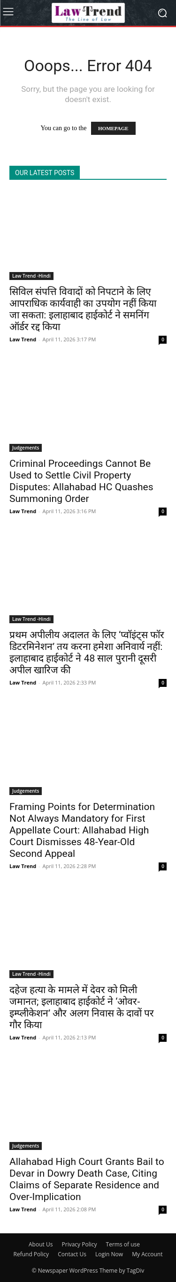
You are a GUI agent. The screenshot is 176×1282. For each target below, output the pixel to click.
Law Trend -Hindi (31, 276)
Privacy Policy (79, 1244)
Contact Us (72, 1254)
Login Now (109, 1254)
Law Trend (22, 339)
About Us (41, 1244)
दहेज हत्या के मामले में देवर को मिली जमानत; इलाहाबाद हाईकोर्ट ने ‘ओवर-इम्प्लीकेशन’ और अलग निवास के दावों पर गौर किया (81, 1007)
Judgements (25, 447)
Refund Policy (31, 1254)
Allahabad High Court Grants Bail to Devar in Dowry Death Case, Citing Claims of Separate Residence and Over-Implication (86, 1179)
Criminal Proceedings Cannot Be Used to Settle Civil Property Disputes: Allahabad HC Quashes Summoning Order (81, 481)
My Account (147, 1254)
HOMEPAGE (113, 128)
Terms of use (123, 1244)
